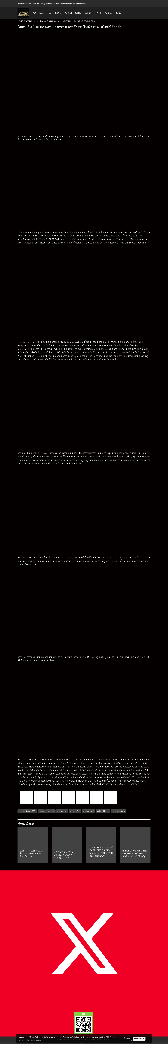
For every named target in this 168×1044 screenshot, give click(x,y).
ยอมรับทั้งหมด (139, 1039)
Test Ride (78, 13)
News (49, 13)
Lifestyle (98, 13)
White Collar (88, 13)
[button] (125, 13)
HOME (34, 13)
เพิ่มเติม (118, 13)
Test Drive (58, 13)
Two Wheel (68, 13)
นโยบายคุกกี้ (38, 1040)
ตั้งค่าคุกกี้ (127, 1039)
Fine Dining (108, 13)
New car (41, 13)
